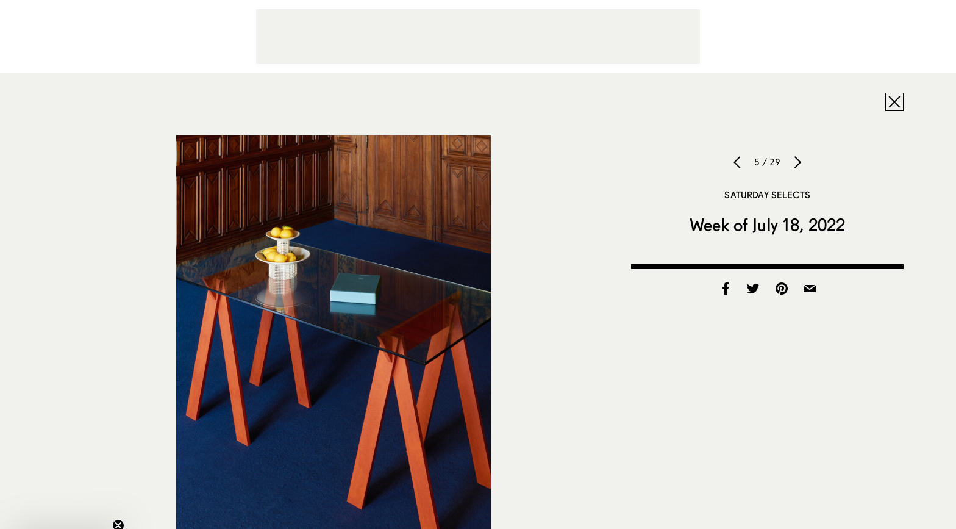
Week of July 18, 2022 (767, 224)
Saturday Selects (767, 194)
